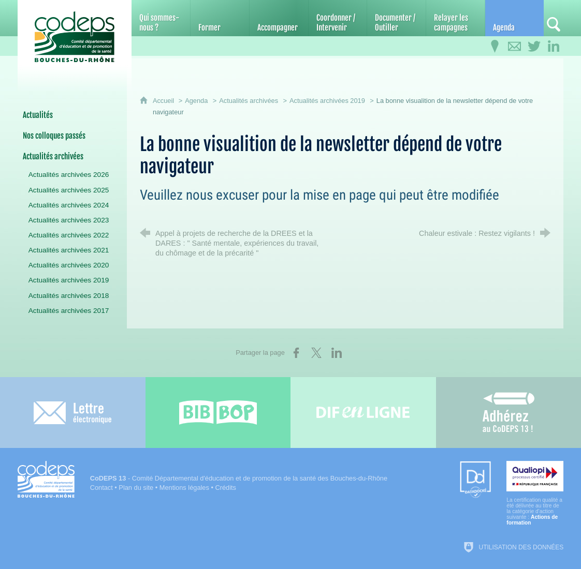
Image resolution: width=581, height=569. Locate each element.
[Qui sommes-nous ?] (161, 18)
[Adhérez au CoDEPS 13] (509, 412)
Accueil (164, 100)
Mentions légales (184, 487)
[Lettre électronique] (73, 412)
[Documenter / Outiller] (396, 18)
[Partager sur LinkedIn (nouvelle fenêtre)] (336, 353)
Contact (101, 487)
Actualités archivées (248, 100)
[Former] (220, 18)
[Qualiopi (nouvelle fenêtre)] (534, 493)
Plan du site (136, 487)
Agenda (196, 100)
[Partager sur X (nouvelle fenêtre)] (316, 353)
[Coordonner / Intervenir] (338, 18)
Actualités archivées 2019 (327, 100)
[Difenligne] (363, 412)
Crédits (225, 487)
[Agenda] (514, 18)
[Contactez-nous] (514, 46)
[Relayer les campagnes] (455, 18)
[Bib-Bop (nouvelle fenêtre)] (218, 412)
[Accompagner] (279, 18)
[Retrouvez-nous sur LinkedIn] (553, 46)
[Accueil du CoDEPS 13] (75, 37)
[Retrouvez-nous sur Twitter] (534, 46)
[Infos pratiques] (494, 46)
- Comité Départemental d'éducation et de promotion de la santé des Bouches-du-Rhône (238, 478)
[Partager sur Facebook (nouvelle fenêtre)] (296, 353)
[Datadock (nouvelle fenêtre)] (475, 480)
